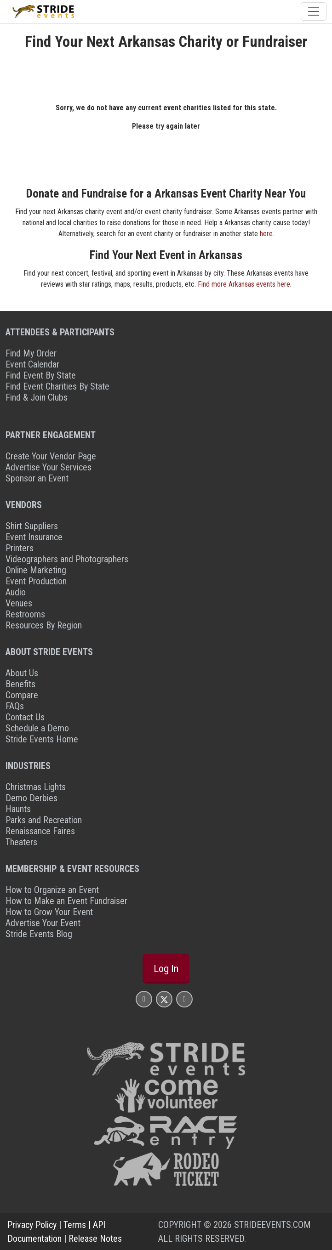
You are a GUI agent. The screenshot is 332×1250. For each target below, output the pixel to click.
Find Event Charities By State (57, 386)
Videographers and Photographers (67, 559)
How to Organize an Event (52, 889)
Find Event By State (41, 375)
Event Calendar (32, 364)
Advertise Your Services (49, 467)
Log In (166, 968)
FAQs (15, 706)
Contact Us (25, 717)
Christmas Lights (36, 786)
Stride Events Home (42, 739)
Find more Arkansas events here (244, 284)
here (266, 233)
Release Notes (95, 1238)
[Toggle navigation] (313, 11)
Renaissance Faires (40, 831)
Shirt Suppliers (32, 526)
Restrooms (25, 614)
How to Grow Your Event (49, 911)
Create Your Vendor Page (51, 456)
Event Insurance (34, 537)
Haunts (18, 808)
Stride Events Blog (39, 933)
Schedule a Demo (37, 728)
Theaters (21, 842)
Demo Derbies (31, 797)
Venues (19, 603)
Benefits (20, 684)
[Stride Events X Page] (164, 999)
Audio (16, 592)
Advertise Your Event (43, 922)
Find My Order (31, 353)
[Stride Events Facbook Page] (144, 999)
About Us (22, 673)
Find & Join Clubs (37, 397)
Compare (22, 695)
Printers (20, 548)
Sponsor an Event (37, 478)
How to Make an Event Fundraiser (66, 900)
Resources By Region (44, 625)
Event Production (36, 581)
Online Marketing (36, 570)
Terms (74, 1224)
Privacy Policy (32, 1224)
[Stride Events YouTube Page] (184, 999)
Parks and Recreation (44, 820)
